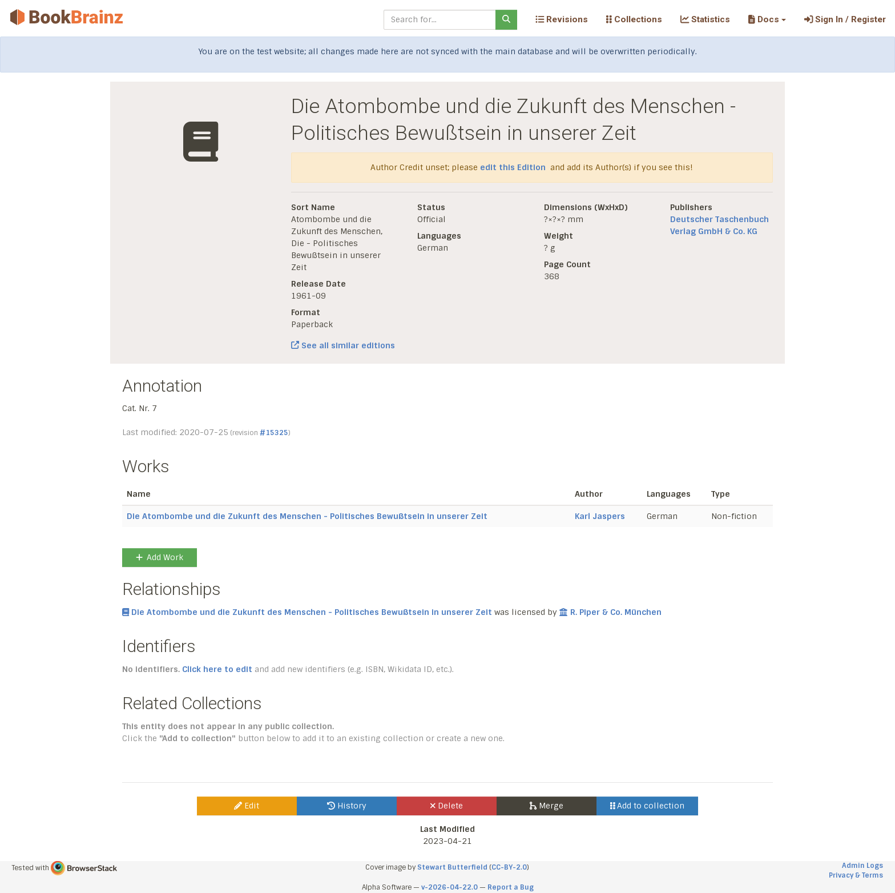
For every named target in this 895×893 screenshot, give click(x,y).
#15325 (274, 432)
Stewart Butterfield (452, 867)
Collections (634, 19)
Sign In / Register (845, 19)
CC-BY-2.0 (509, 867)
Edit (246, 806)
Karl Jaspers (600, 516)
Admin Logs (862, 865)
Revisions (561, 19)
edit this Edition (513, 167)
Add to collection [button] (647, 806)
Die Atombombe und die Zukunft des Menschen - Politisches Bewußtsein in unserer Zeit (307, 516)
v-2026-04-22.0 (449, 887)
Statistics (705, 19)
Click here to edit (217, 669)
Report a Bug (510, 887)
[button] (767, 19)
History (346, 806)
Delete (446, 806)
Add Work (159, 557)
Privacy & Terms (856, 875)
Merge (546, 806)
